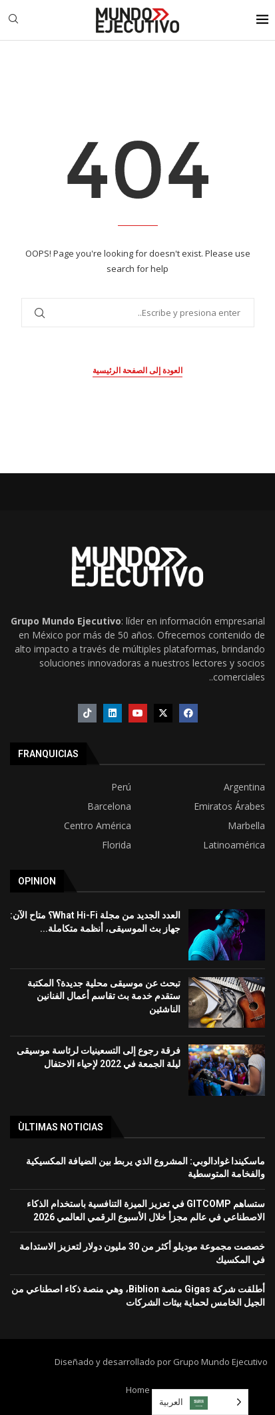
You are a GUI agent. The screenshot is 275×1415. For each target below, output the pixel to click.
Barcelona (109, 806)
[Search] (13, 20)
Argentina (244, 787)
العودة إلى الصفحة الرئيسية (137, 370)
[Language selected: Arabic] (200, 1402)
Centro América (97, 825)
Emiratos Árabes (229, 806)
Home (138, 1390)
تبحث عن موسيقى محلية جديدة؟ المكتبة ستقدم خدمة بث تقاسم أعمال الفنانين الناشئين (103, 996)
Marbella (246, 825)
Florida (116, 845)
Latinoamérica (234, 845)
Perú (121, 787)
